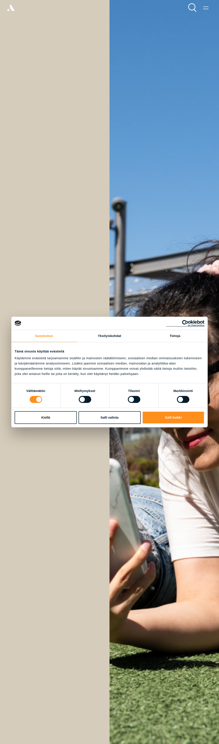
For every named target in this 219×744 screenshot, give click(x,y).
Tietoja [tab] (175, 336)
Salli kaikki (173, 417)
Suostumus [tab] (44, 336)
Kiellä (45, 417)
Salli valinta (110, 417)
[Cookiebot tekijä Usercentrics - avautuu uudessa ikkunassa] (185, 323)
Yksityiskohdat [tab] (109, 336)
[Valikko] (206, 7)
